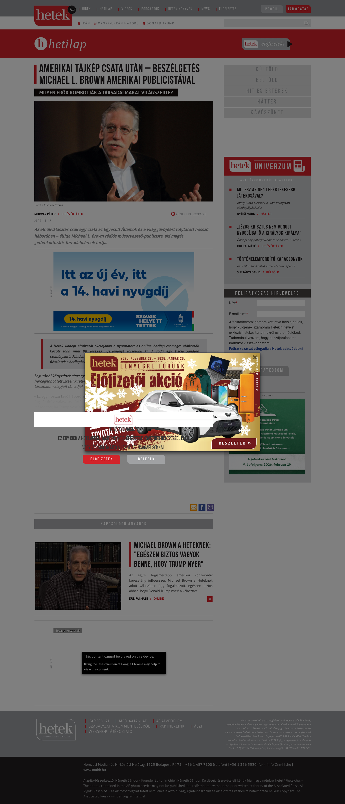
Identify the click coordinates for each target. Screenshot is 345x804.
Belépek (146, 459)
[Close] (254, 359)
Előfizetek (101, 459)
